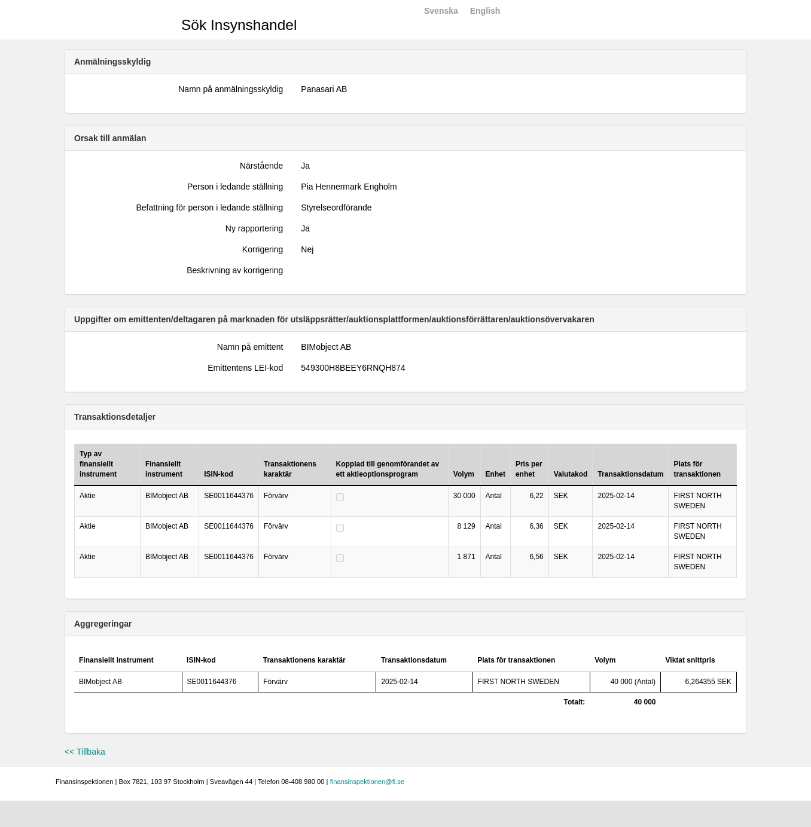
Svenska (441, 11)
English (485, 11)
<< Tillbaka (85, 751)
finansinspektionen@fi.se (367, 781)
